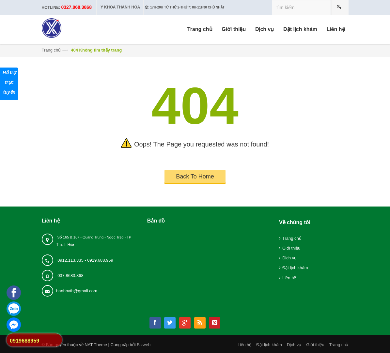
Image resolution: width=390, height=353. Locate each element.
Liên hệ (289, 277)
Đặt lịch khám (295, 267)
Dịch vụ (289, 257)
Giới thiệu (291, 248)
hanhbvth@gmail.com (76, 290)
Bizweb (143, 344)
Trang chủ (51, 50)
